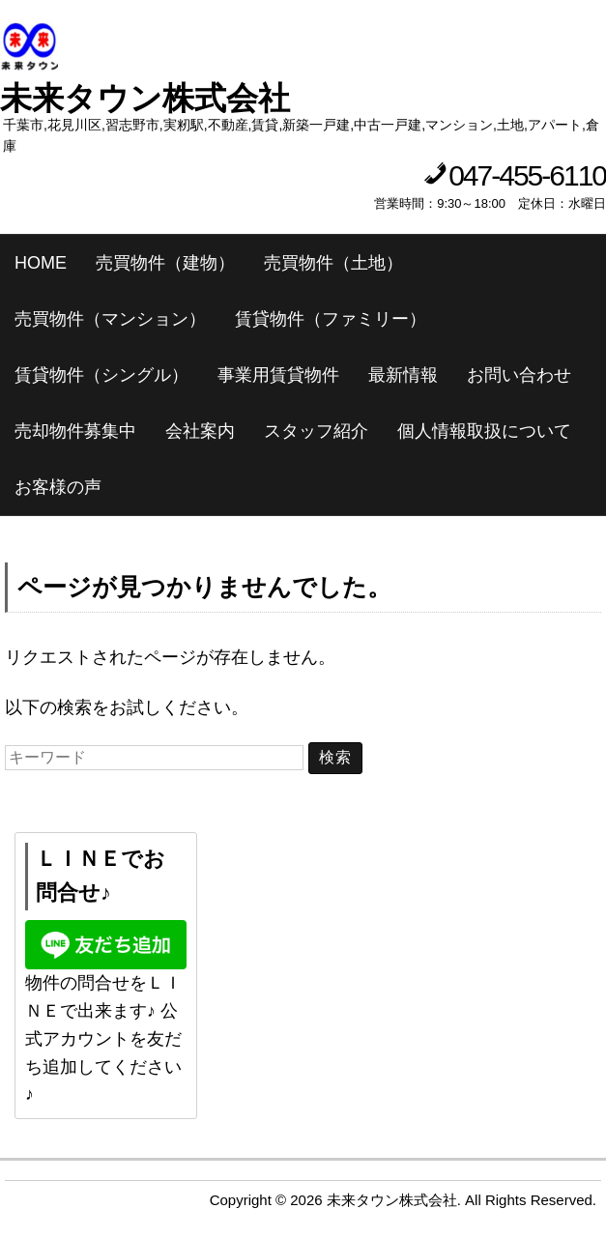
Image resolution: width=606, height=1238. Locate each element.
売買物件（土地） (333, 263)
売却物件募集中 (75, 431)
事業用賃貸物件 (278, 375)
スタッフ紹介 (316, 431)
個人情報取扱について (484, 431)
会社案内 (200, 431)
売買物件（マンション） (110, 319)
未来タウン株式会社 (145, 98)
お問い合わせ (519, 375)
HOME (40, 263)
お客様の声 (57, 487)
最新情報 (403, 375)
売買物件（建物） (165, 263)
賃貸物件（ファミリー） (330, 319)
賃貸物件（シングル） (101, 375)
